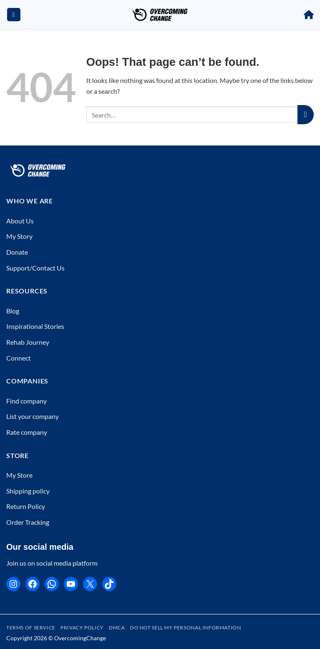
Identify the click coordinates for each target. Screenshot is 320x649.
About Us (20, 221)
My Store (19, 475)
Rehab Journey (27, 342)
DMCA (117, 627)
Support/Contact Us (35, 268)
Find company (26, 401)
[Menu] (13, 15)
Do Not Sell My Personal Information (185, 627)
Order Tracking (27, 522)
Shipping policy (28, 491)
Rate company (26, 432)
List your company (32, 416)
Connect (18, 358)
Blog (12, 311)
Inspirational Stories (35, 326)
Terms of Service (30, 627)
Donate (17, 252)
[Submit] (306, 115)
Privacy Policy (82, 627)
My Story (19, 236)
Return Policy (25, 506)
